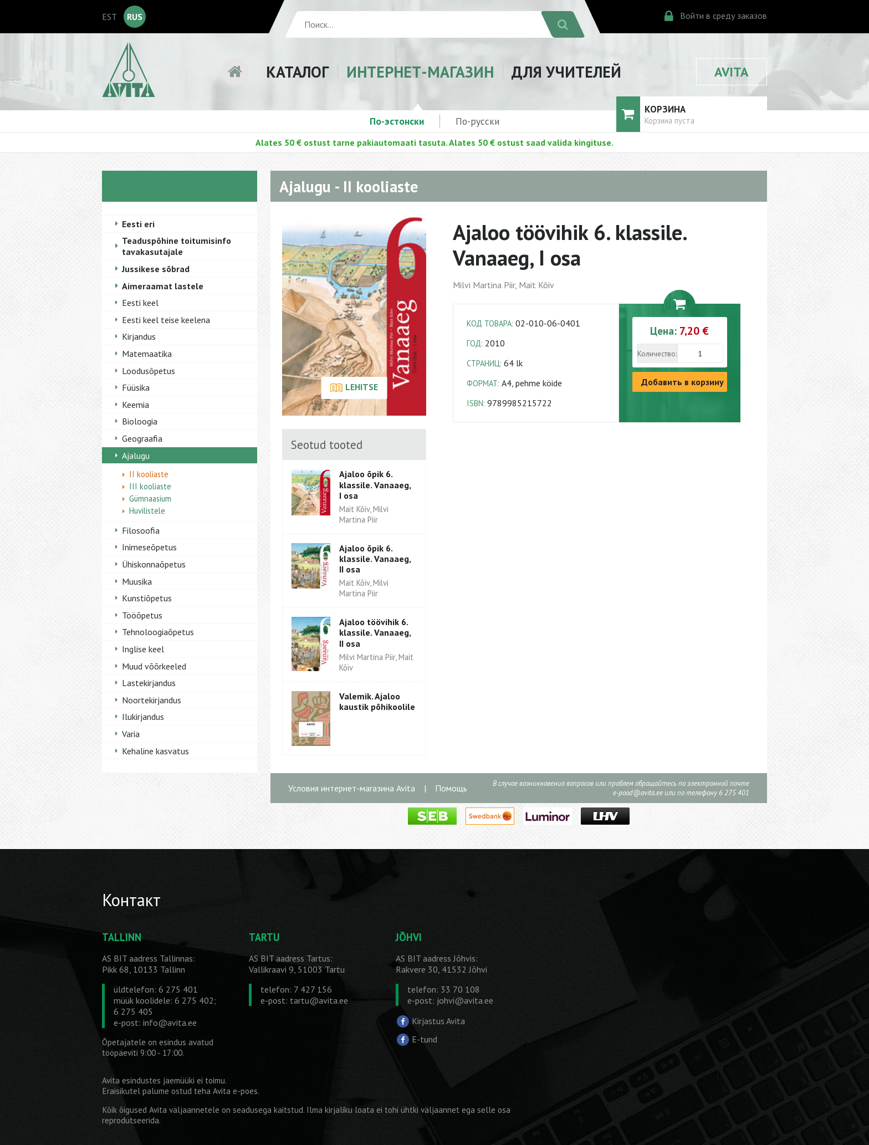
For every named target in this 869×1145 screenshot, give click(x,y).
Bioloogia (139, 421)
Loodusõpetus (148, 370)
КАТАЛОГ (297, 72)
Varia (131, 733)
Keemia (135, 404)
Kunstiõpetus (147, 598)
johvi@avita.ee (465, 1000)
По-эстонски (397, 121)
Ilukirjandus (143, 716)
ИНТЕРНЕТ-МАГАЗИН (420, 72)
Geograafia (142, 438)
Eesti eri (138, 223)
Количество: (657, 354)
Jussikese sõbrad (156, 268)
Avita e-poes (235, 1091)
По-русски (477, 121)
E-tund (424, 1039)
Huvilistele (147, 510)
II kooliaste (148, 474)
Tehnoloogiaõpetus (158, 631)
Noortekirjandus (151, 700)
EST (109, 16)
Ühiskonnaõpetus (154, 564)
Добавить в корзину (682, 381)
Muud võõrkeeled (154, 666)
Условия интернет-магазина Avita (351, 788)
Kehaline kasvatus (155, 750)
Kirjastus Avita (438, 1020)
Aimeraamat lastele (162, 286)
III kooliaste (150, 486)
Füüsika (136, 387)
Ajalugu (136, 455)
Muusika (137, 581)
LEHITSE (354, 388)
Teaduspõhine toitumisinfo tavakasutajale (176, 246)
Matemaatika (147, 353)
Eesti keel (140, 302)
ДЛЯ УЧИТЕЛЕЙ (566, 72)
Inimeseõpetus (149, 547)
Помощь (451, 788)
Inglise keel (143, 649)
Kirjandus (139, 336)
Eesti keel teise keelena (166, 319)
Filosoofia (141, 530)
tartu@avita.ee (319, 1000)
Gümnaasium (150, 498)
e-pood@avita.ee (638, 793)
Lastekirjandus (149, 682)
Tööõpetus (142, 615)
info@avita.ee (170, 1022)
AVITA (731, 71)
